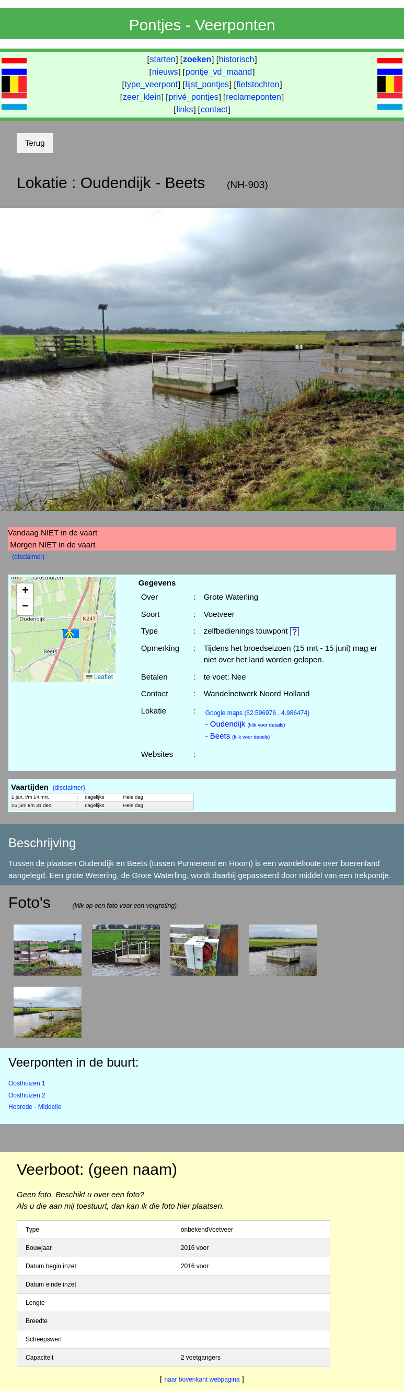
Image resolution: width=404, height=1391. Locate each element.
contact (214, 109)
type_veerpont (151, 84)
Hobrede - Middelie (34, 1107)
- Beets (237, 735)
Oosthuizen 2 (26, 1095)
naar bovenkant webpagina (201, 1379)
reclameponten (253, 96)
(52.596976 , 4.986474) (257, 713)
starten (163, 59)
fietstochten (258, 84)
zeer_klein (142, 96)
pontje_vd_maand (219, 71)
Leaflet (99, 677)
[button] (71, 634)
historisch (237, 59)
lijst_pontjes (207, 84)
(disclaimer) (28, 556)
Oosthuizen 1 (26, 1083)
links (184, 109)
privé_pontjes (193, 96)
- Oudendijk (245, 723)
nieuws (165, 71)
